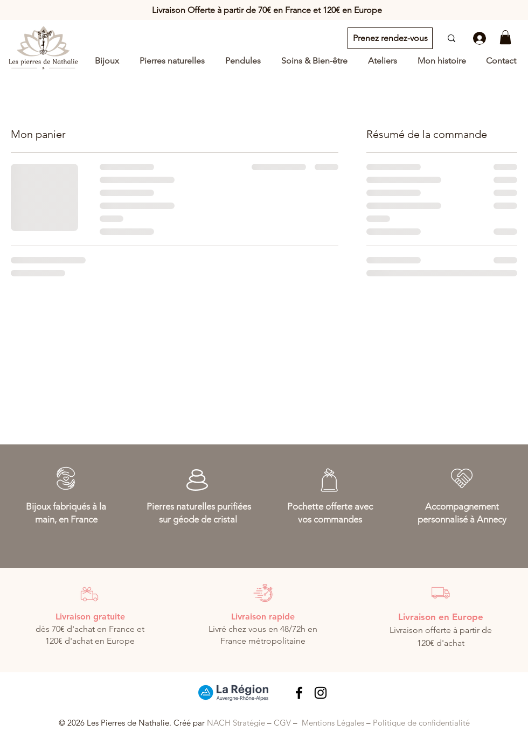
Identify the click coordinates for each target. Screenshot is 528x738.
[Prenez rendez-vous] (390, 38)
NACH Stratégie (236, 723)
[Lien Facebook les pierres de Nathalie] (299, 693)
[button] (505, 37)
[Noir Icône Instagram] (320, 693)
